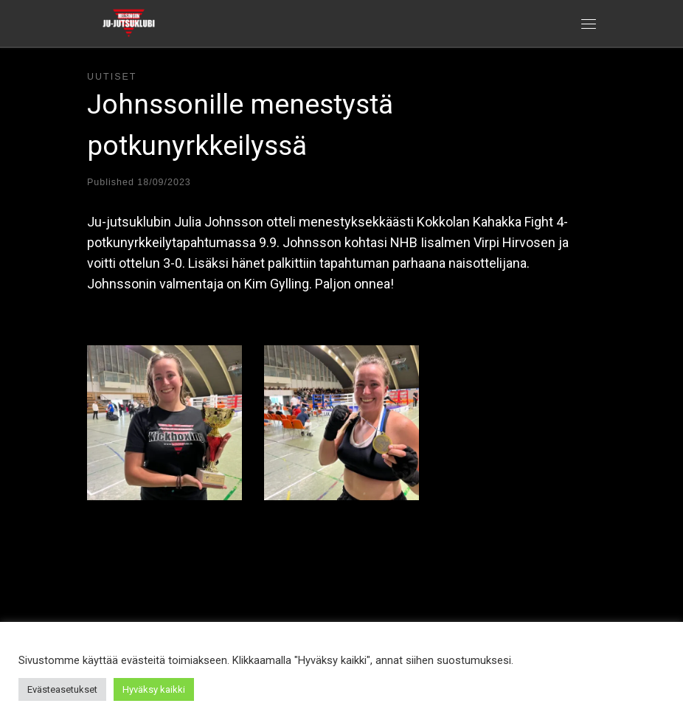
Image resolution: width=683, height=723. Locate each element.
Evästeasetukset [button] (62, 689)
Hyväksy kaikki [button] (153, 689)
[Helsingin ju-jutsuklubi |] (128, 21)
